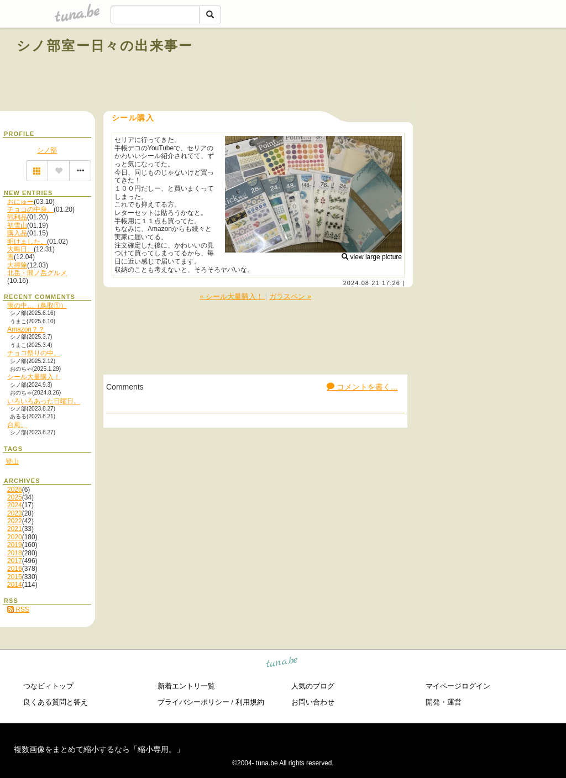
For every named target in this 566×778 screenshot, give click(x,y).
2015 (14, 577)
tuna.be (282, 664)
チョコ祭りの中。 (33, 353)
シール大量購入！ (33, 377)
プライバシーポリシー (193, 702)
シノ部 (47, 150)
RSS (18, 609)
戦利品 (17, 217)
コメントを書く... (362, 386)
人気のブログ (312, 686)
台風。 (17, 425)
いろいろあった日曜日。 (43, 401)
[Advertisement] (423, 70)
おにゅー (20, 202)
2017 (14, 561)
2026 (14, 489)
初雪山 (17, 225)
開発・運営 (444, 702)
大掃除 (17, 265)
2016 (14, 568)
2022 (14, 521)
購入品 (17, 233)
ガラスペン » (290, 296)
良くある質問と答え (55, 702)
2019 (14, 545)
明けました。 (27, 241)
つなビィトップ (48, 686)
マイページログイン (458, 686)
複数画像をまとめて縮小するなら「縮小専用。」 (99, 749)
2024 (14, 505)
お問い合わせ (312, 702)
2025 (14, 497)
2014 (14, 584)
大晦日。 (20, 249)
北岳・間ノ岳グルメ (37, 273)
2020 (14, 537)
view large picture (372, 257)
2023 (14, 513)
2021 (14, 529)
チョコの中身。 (30, 209)
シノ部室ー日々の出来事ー (105, 45)
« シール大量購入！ (232, 296)
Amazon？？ (26, 329)
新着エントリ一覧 (186, 686)
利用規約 (249, 702)
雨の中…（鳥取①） (37, 305)
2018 (14, 553)
